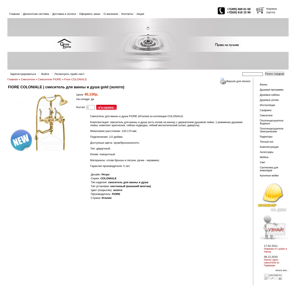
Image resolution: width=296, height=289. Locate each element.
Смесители (28, 79)
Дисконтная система (36, 13)
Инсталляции (267, 105)
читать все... (282, 270)
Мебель (264, 157)
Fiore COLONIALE (75, 79)
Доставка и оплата (64, 13)
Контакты (127, 13)
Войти (45, 74)
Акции (140, 13)
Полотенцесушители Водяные (271, 122)
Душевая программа (271, 89)
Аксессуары (266, 152)
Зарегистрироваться (23, 74)
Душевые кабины (270, 94)
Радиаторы (266, 136)
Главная (14, 13)
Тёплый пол (266, 141)
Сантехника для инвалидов (269, 169)
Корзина (271, 8)
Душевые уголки (269, 100)
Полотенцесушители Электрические (271, 130)
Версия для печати (238, 81)
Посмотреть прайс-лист (69, 74)
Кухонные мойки (269, 175)
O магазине (111, 13)
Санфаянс (266, 110)
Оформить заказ (89, 13)
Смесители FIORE (49, 79)
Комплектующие (269, 147)
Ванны (263, 84)
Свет (262, 162)
